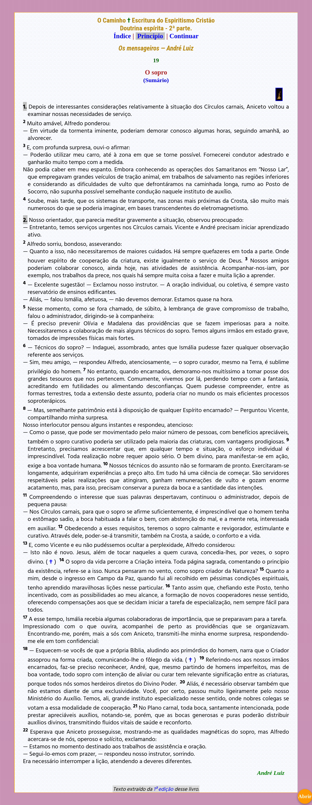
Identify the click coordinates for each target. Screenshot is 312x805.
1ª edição (163, 789)
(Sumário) (156, 80)
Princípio (150, 36)
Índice (122, 36)
